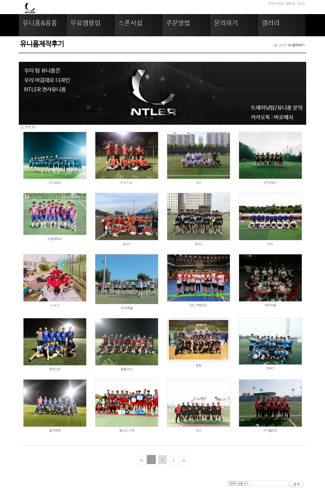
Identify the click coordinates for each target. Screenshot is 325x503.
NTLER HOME (275, 3)
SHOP (282, 45)
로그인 (301, 3)
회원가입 (290, 3)
